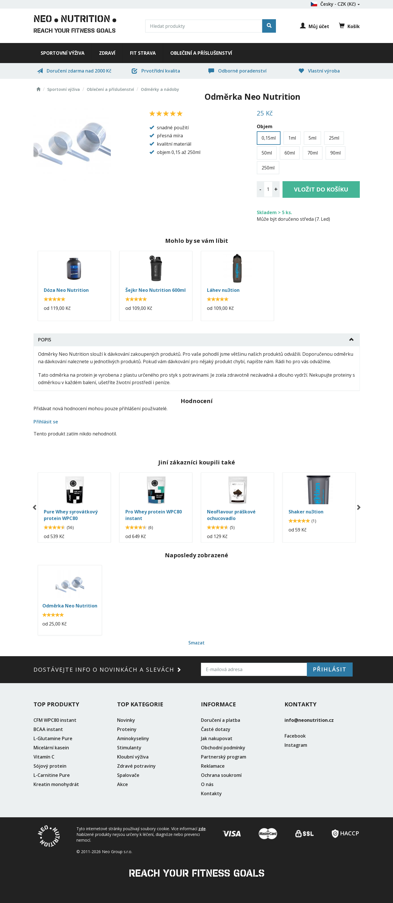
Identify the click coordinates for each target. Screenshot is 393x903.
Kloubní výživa (133, 757)
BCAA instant (48, 729)
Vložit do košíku (321, 189)
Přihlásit (330, 669)
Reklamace (213, 766)
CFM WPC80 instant (54, 720)
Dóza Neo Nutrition (66, 290)
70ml (312, 153)
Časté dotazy (215, 729)
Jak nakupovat (216, 738)
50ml (267, 153)
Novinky (126, 720)
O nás (207, 784)
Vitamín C (43, 757)
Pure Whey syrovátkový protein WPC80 (71, 515)
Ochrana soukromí (221, 775)
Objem (264, 126)
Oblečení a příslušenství (201, 53)
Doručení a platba (220, 720)
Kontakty (211, 793)
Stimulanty (129, 747)
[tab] (197, 340)
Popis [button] (44, 340)
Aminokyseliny (133, 738)
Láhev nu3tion (223, 290)
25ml (334, 138)
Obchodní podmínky (223, 747)
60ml (290, 153)
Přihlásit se (45, 422)
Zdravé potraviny (136, 766)
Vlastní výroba (319, 71)
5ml (312, 138)
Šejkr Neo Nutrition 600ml (155, 290)
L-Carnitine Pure (51, 775)
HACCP (345, 831)
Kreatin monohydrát (56, 784)
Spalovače (128, 775)
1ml (292, 138)
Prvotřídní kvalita (156, 71)
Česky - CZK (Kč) (335, 4)
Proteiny (127, 729)
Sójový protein (49, 766)
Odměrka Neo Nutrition (69, 606)
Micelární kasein (51, 747)
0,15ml (269, 138)
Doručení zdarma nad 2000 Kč (74, 71)
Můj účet (314, 26)
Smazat (196, 643)
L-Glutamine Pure (52, 738)
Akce (122, 784)
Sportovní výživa (62, 53)
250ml (268, 168)
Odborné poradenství (237, 71)
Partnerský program (223, 757)
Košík (349, 26)
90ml (335, 153)
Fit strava (143, 53)
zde (202, 828)
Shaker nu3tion (306, 512)
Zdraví (107, 53)
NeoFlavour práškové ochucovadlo (231, 515)
